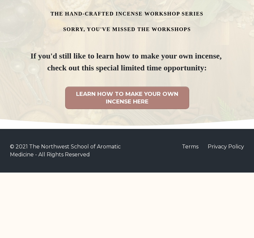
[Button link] (127, 98)
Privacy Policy (226, 146)
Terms (190, 146)
